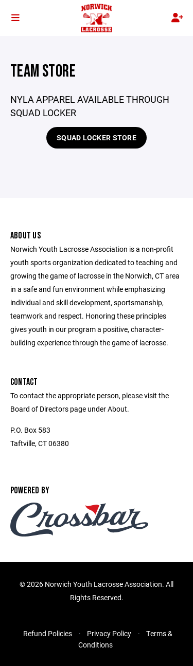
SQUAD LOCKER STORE (96, 137)
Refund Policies (47, 633)
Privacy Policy (109, 633)
